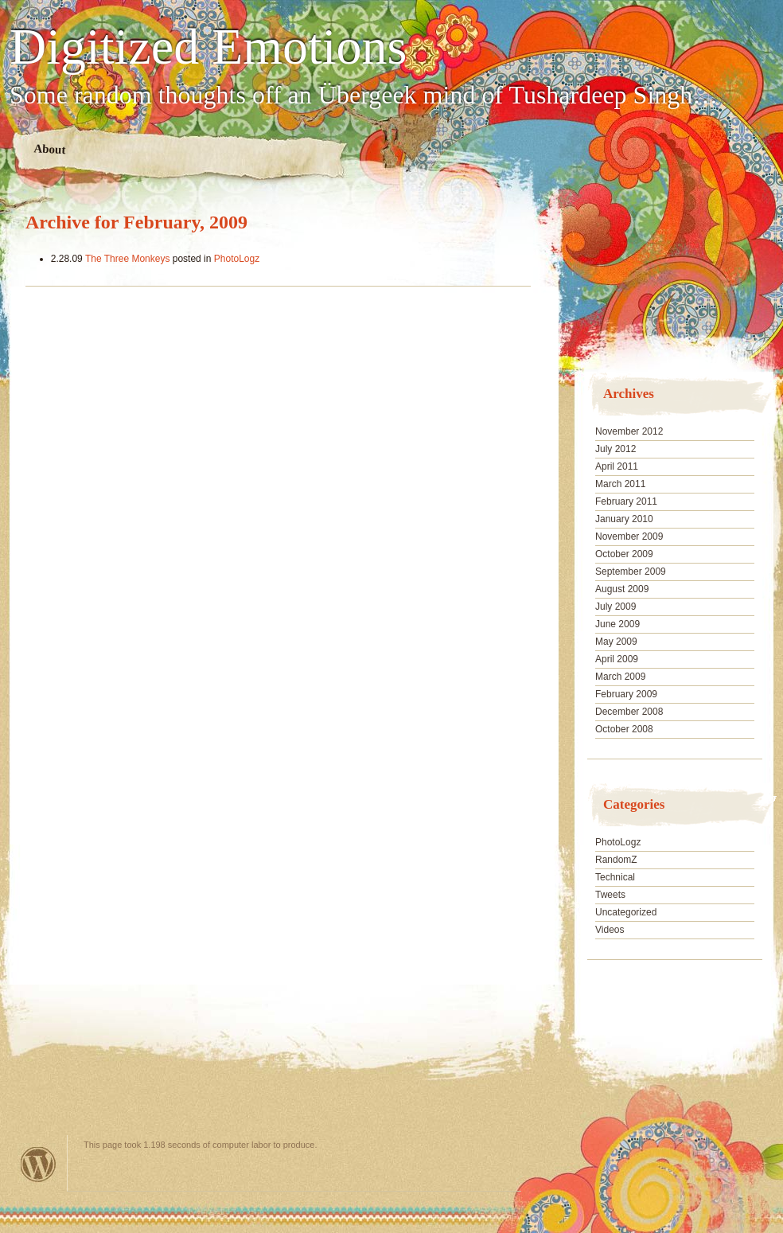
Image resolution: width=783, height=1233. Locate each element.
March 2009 (620, 676)
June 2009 (617, 624)
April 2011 (616, 466)
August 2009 (622, 589)
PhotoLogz (236, 258)
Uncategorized (625, 912)
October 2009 (624, 554)
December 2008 (629, 711)
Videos (609, 929)
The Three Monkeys (127, 258)
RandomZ (616, 859)
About (49, 149)
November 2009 (629, 536)
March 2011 (620, 484)
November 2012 (629, 431)
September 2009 (630, 571)
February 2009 (626, 694)
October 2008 (624, 729)
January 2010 (624, 519)
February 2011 (626, 501)
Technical (615, 877)
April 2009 (616, 659)
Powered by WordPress (38, 1164)
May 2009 (616, 641)
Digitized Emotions (208, 47)
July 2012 (615, 449)
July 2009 (615, 606)
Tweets (610, 894)
